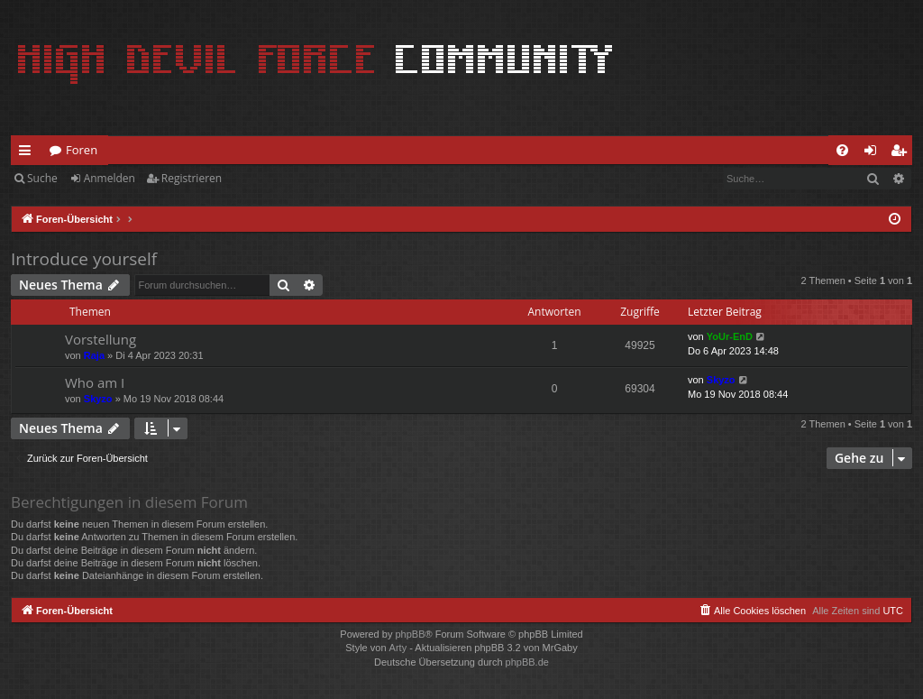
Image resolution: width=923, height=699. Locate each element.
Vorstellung (100, 339)
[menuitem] (842, 150)
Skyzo (98, 398)
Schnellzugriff (28, 153)
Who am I (94, 382)
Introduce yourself (84, 259)
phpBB (410, 634)
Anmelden (109, 178)
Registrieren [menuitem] (902, 153)
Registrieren (191, 178)
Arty (398, 647)
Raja (94, 355)
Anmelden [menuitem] (875, 153)
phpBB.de (527, 662)
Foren (81, 150)
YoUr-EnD (730, 336)
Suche (42, 178)
